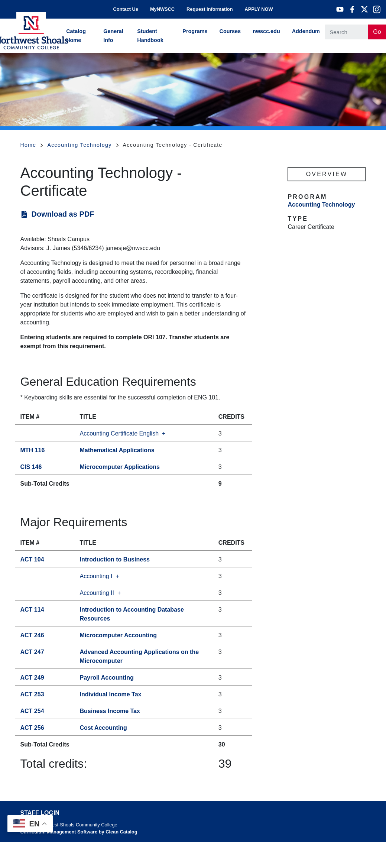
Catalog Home (76, 35)
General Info (113, 35)
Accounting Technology (82, 145)
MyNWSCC (162, 9)
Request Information (209, 9)
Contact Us (125, 9)
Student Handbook (150, 35)
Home (31, 145)
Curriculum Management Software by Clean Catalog (78, 832)
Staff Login (39, 813)
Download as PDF (63, 214)
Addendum (306, 31)
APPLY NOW (258, 9)
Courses (230, 31)
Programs (194, 31)
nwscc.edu (266, 31)
